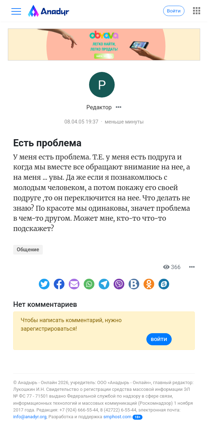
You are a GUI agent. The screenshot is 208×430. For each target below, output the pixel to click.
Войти (174, 11)
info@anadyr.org (29, 416)
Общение (28, 250)
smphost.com (117, 416)
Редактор (99, 107)
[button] (118, 107)
